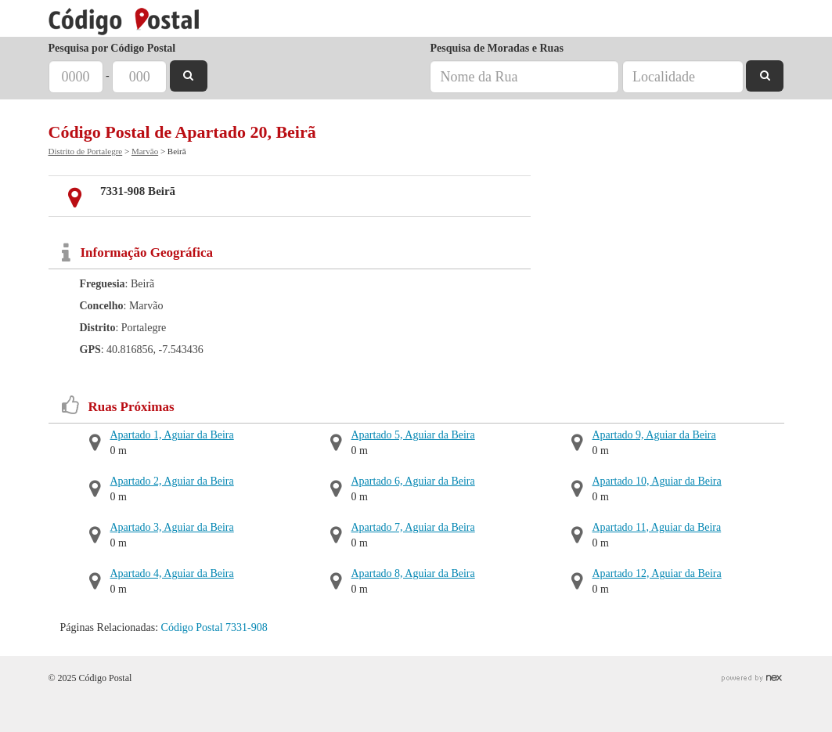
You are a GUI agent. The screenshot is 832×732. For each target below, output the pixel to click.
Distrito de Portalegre (86, 151)
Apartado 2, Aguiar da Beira (172, 481)
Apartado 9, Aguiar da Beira (654, 435)
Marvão (144, 151)
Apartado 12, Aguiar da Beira (657, 573)
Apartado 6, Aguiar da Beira (413, 481)
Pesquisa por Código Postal (112, 48)
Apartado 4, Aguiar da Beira (172, 573)
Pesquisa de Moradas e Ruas (496, 48)
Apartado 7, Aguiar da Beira (413, 527)
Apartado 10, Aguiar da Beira (657, 481)
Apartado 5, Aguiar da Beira (413, 435)
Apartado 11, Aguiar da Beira (657, 527)
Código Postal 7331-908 (214, 627)
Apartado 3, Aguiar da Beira (172, 527)
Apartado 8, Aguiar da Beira (413, 573)
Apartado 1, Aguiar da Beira (172, 435)
